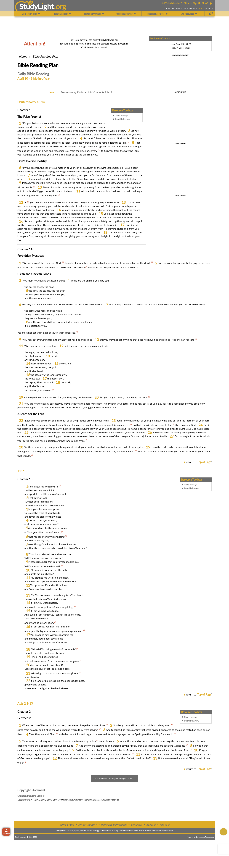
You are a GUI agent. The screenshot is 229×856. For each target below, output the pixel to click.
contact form (167, 830)
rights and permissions (114, 824)
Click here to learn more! (94, 47)
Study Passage (121, 115)
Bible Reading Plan (45, 56)
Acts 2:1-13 (105, 92)
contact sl (136, 824)
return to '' (199, 462)
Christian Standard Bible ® (30, 795)
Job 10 (91, 92)
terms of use (67, 824)
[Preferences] (211, 13)
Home (23, 56)
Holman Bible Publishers (72, 799)
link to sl (164, 824)
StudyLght (36, 6)
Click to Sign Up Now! (196, 3)
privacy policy (86, 824)
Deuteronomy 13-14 (72, 92)
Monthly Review (122, 119)
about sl (150, 824)
